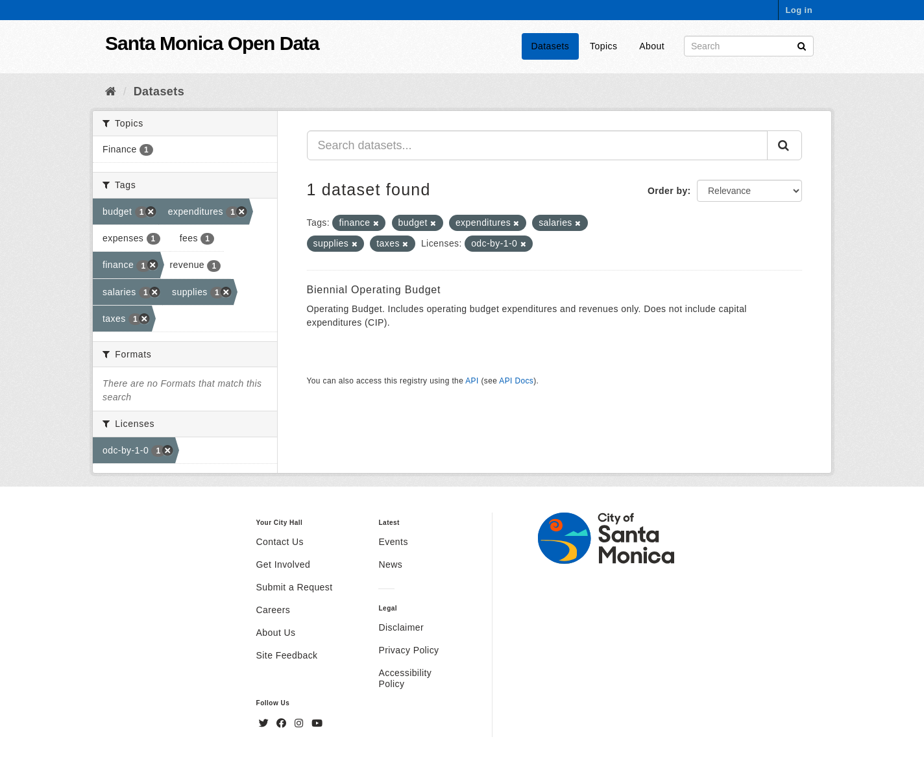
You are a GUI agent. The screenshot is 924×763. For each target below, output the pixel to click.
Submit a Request (294, 587)
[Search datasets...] (537, 145)
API (471, 380)
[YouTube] (317, 723)
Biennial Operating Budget (374, 289)
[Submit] (801, 45)
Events (392, 542)
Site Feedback (287, 655)
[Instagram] (300, 723)
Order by (668, 191)
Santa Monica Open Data (212, 43)
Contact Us (280, 542)
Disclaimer (401, 627)
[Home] (110, 91)
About (651, 46)
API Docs (516, 380)
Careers (273, 610)
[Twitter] (265, 723)
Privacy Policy (408, 650)
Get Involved (283, 564)
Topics (603, 46)
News (390, 564)
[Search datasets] (749, 46)
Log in (798, 10)
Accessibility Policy (405, 678)
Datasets (550, 46)
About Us (276, 632)
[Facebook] (283, 723)
